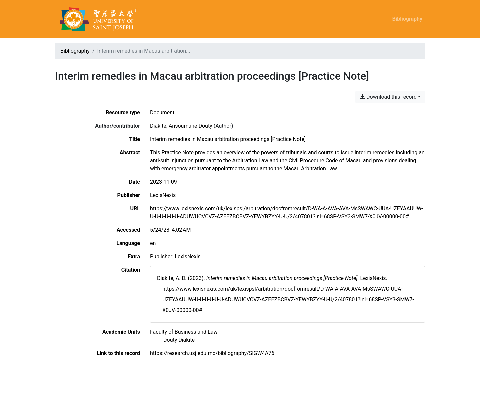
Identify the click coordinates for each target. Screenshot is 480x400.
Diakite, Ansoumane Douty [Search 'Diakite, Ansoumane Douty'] (181, 126)
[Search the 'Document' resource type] (162, 112)
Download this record (388, 97)
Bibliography (407, 19)
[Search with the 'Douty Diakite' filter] (179, 340)
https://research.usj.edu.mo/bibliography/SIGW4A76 (212, 353)
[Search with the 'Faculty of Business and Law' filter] (183, 332)
